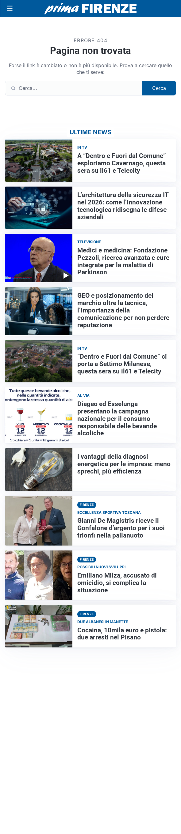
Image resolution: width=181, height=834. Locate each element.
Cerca (159, 88)
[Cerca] (73, 88)
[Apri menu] (10, 9)
